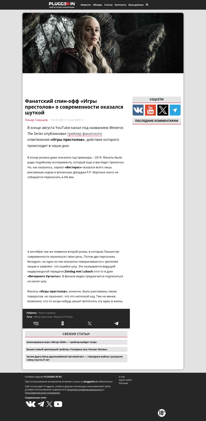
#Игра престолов (43, 316)
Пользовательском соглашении (42, 392)
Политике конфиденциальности (84, 389)
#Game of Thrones (63, 316)
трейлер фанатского (84, 133)
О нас (122, 376)
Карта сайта (125, 379)
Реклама (123, 383)
